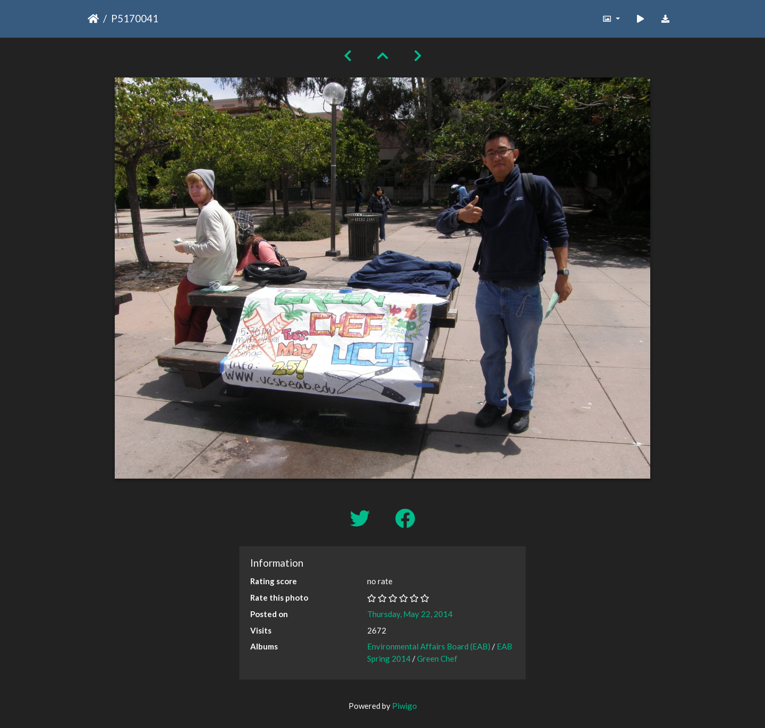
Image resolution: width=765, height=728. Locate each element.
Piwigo (404, 705)
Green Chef (437, 658)
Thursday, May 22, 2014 (410, 614)
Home (93, 18)
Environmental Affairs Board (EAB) (428, 646)
